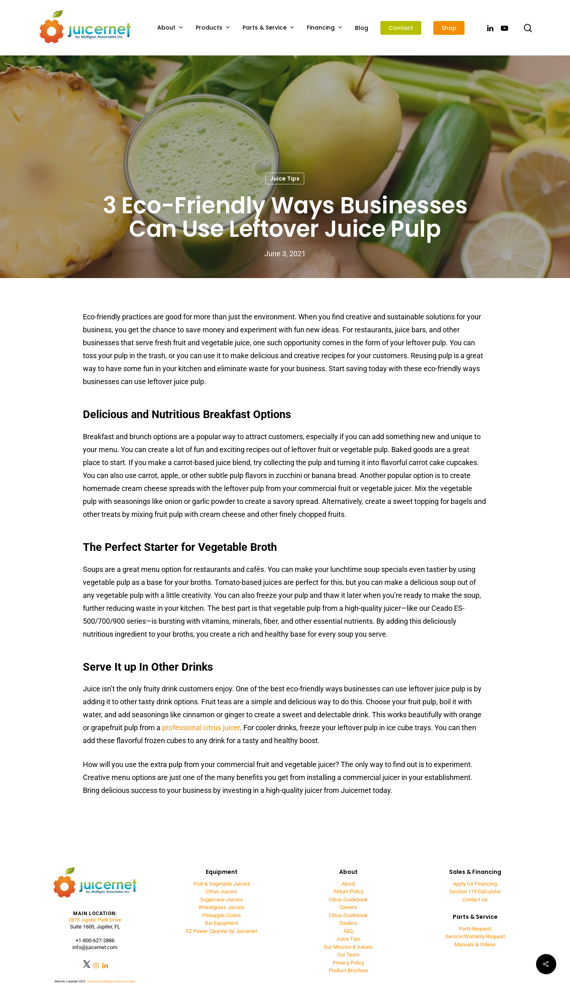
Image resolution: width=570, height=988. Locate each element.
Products (213, 27)
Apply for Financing (475, 884)
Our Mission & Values (348, 947)
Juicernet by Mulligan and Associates (110, 981)
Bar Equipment (221, 923)
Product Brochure (348, 970)
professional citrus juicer (201, 727)
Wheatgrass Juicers (221, 907)
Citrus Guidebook (348, 900)
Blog (361, 28)
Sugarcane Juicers (221, 900)
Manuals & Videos (475, 944)
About (170, 27)
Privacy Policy (348, 963)
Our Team (348, 955)
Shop (448, 28)
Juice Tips (285, 178)
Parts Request (475, 929)
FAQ (348, 931)
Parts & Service (268, 27)
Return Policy (348, 891)
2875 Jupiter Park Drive (94, 920)
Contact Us (475, 900)
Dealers (348, 923)
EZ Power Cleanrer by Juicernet (221, 931)
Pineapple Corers (221, 915)
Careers (348, 907)
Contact (400, 28)
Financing (324, 27)
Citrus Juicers (221, 891)
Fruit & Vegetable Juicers (221, 884)
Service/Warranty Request (475, 936)
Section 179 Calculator (475, 891)
